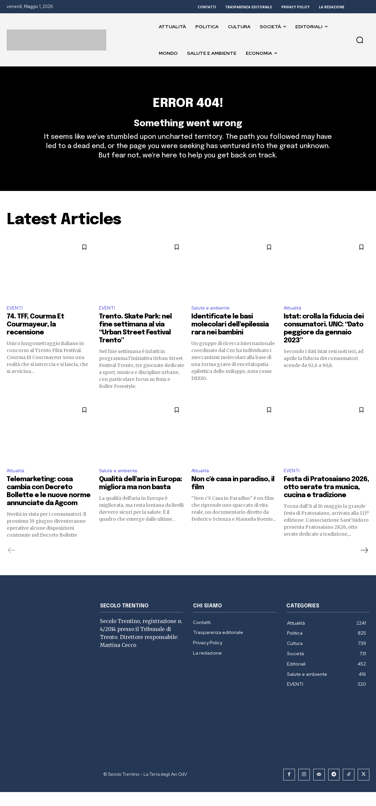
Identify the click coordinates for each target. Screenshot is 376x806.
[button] (359, 39)
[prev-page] (12, 565)
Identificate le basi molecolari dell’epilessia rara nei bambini (230, 337)
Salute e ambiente (214, 320)
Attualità (295, 320)
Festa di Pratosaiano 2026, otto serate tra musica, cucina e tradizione (326, 502)
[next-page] (364, 565)
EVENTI (16, 320)
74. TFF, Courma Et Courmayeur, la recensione (35, 337)
